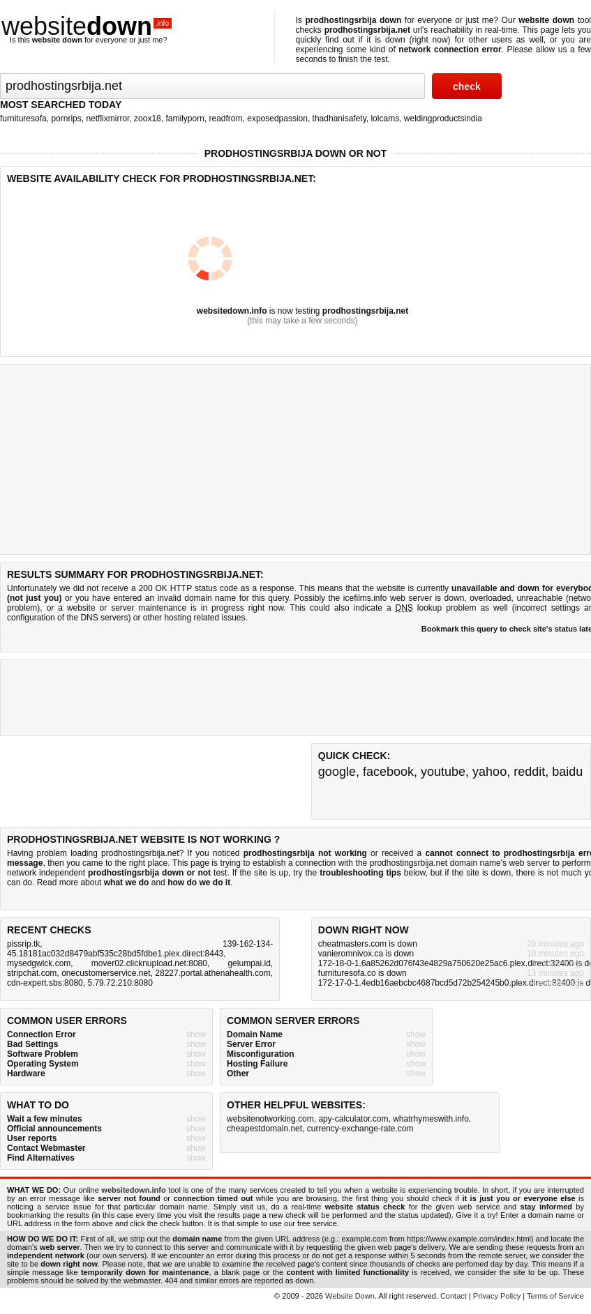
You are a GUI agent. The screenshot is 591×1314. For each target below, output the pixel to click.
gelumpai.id (248, 963)
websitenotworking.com (270, 1119)
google (337, 772)
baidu (567, 772)
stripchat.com (32, 973)
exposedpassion (277, 118)
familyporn (184, 118)
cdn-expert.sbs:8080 (45, 983)
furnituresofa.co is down (362, 973)
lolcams (385, 118)
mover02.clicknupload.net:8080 (149, 963)
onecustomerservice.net (105, 973)
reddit (529, 772)
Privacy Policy (497, 1296)
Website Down (350, 1296)
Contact (453, 1296)
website (86, 26)
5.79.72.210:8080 (119, 983)
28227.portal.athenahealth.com (212, 973)
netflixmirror (107, 118)
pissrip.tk (23, 944)
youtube (443, 772)
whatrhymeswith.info (431, 1119)
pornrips (66, 118)
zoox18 (147, 118)
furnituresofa (23, 118)
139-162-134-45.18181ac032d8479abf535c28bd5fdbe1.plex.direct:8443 (140, 948)
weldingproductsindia (443, 118)
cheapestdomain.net (264, 1128)
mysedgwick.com (38, 963)
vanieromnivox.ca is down (366, 953)
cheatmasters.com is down (367, 944)
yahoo (489, 772)
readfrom (226, 118)
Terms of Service (555, 1296)
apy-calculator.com (353, 1119)
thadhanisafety (339, 118)
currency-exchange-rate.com (360, 1128)
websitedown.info (232, 311)
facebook (388, 772)
